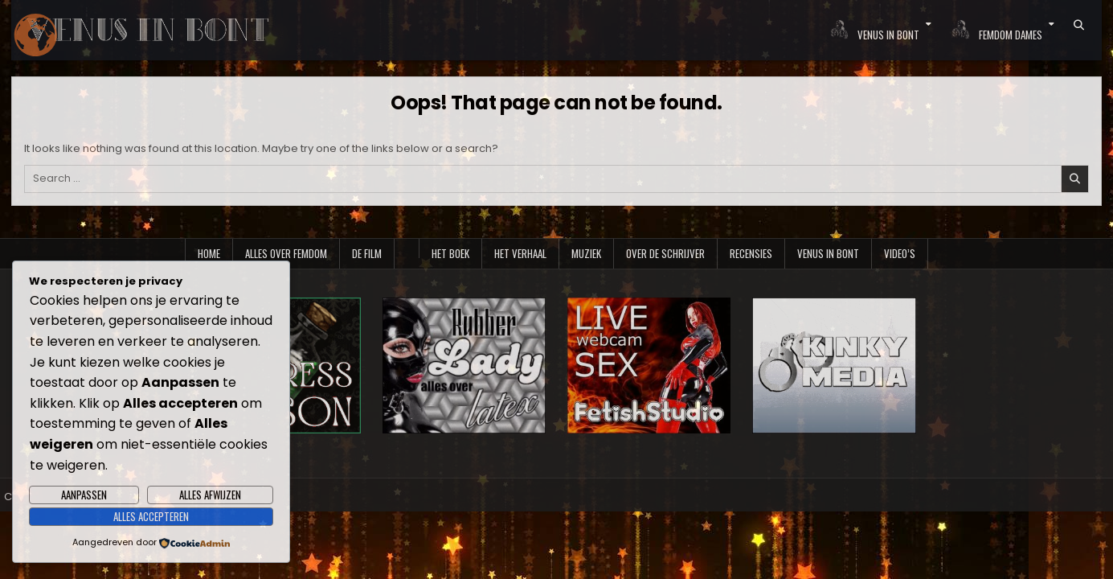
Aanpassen (84, 495)
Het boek (450, 253)
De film (367, 253)
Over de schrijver (665, 253)
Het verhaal (520, 253)
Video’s (899, 253)
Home (209, 253)
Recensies (751, 253)
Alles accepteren (151, 516)
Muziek (586, 253)
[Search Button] (1079, 25)
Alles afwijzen (210, 495)
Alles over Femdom (286, 253)
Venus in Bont (828, 253)
